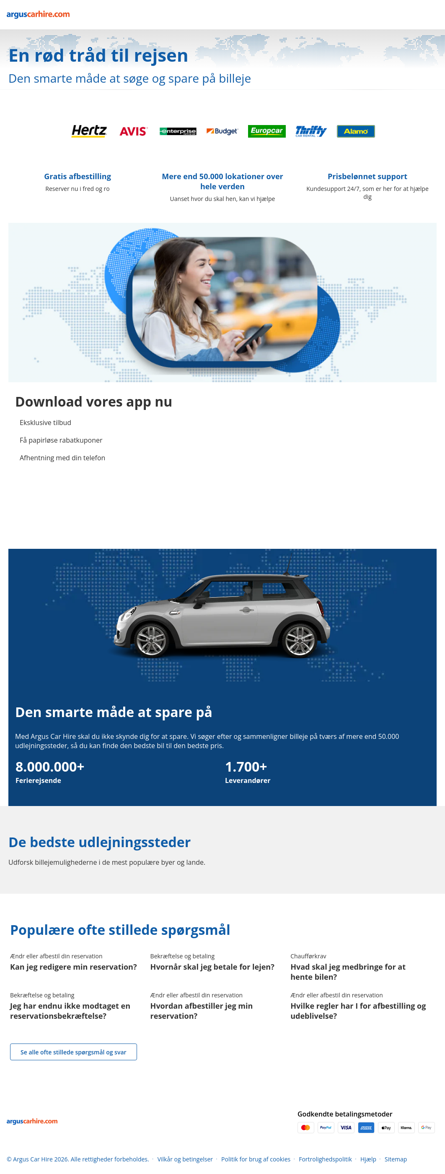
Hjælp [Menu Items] (368, 1159)
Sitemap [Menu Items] (396, 1159)
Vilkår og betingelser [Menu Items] (185, 1159)
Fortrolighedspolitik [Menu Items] (325, 1159)
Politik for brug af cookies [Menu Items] (255, 1159)
